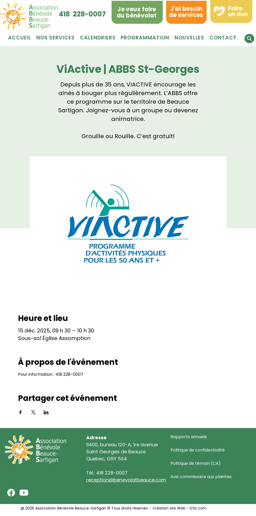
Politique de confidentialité (198, 450)
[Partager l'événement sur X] (33, 412)
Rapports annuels (189, 437)
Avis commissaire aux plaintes (201, 477)
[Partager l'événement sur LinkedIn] (46, 412)
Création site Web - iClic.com (179, 508)
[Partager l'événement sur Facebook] (20, 412)
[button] (145, 38)
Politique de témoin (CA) (196, 463)
